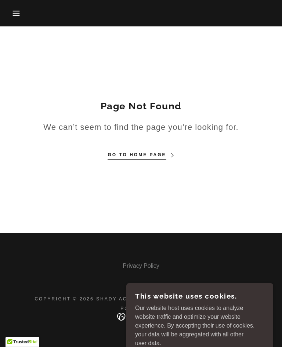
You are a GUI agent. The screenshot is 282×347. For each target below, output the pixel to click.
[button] (14, 13)
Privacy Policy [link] (141, 266)
